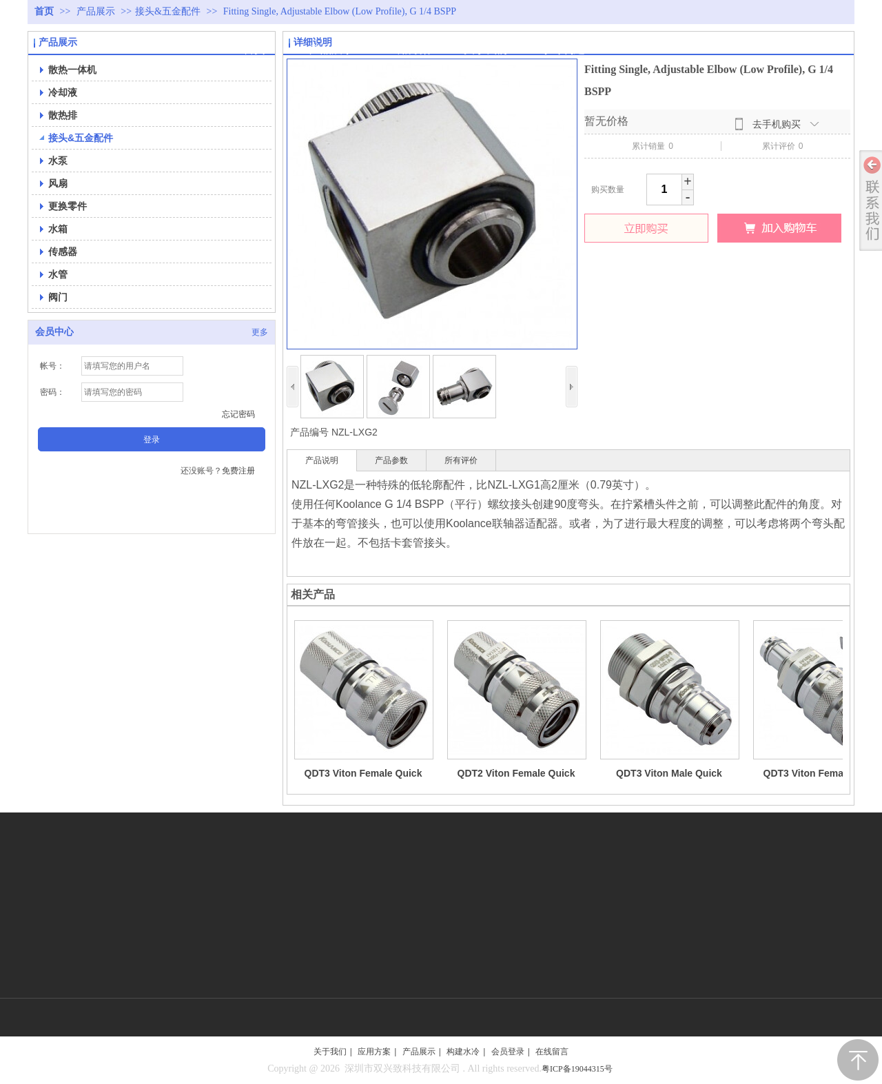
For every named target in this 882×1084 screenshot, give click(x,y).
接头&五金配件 (168, 11)
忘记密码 (238, 414)
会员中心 (54, 332)
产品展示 (97, 11)
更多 (260, 332)
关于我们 (330, 1051)
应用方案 (374, 1051)
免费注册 (238, 470)
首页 (44, 11)
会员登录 (507, 1051)
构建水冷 (463, 1051)
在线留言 (551, 1051)
